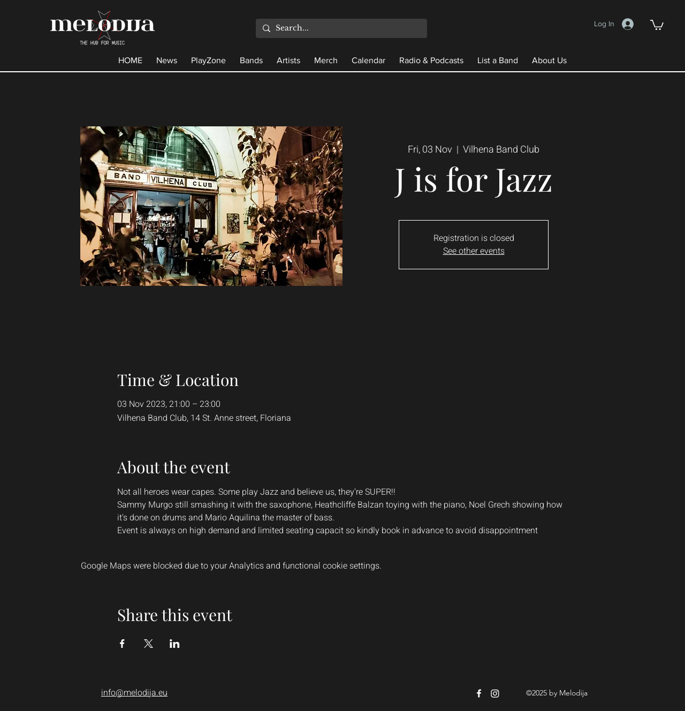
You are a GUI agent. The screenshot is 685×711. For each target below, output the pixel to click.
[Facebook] (479, 693)
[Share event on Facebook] (122, 643)
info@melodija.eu (134, 692)
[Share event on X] (148, 643)
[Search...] (340, 28)
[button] (657, 24)
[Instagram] (495, 693)
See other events (474, 251)
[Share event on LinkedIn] (175, 643)
